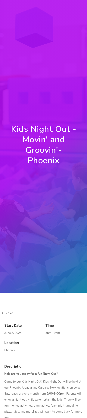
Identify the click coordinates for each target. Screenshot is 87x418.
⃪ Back (9, 313)
